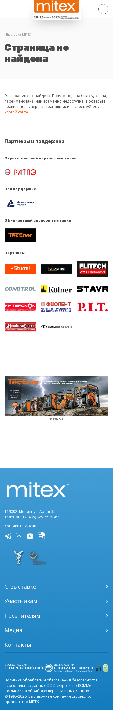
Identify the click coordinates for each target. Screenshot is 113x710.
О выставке (20, 586)
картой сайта (16, 112)
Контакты (13, 525)
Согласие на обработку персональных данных (47, 690)
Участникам (21, 600)
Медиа (13, 630)
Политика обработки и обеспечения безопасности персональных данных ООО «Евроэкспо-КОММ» (51, 683)
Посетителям (22, 615)
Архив (30, 525)
